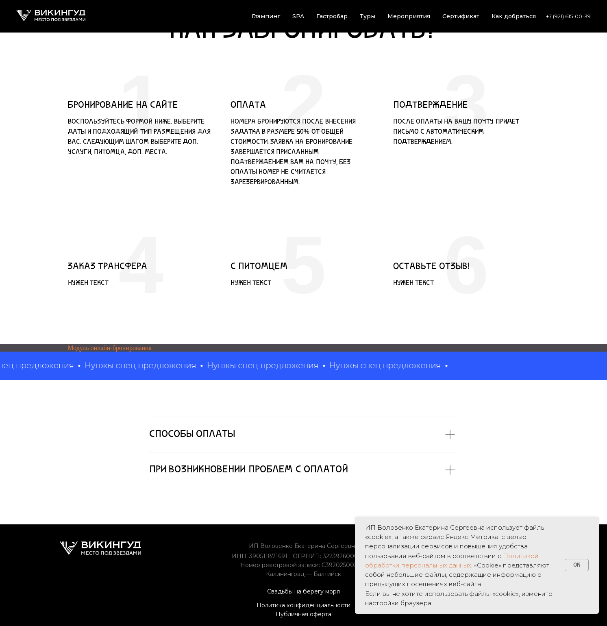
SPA (298, 16)
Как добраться (514, 16)
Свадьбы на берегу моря (303, 591)
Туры (367, 16)
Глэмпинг (266, 16)
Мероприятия (408, 16)
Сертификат (460, 16)
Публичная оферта (303, 614)
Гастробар (332, 16)
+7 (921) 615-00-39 (568, 16)
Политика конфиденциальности (303, 605)
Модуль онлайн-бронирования (110, 347)
